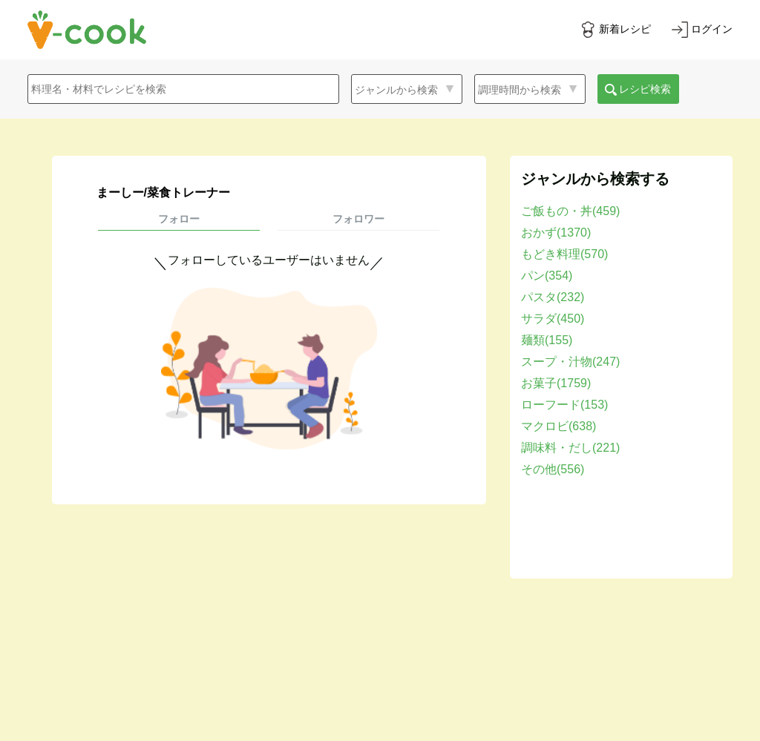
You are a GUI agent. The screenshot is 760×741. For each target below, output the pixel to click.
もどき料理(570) (564, 254)
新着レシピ (625, 29)
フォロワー (358, 219)
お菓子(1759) (556, 383)
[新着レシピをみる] (615, 30)
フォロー (179, 219)
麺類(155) (546, 340)
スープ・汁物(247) (570, 361)
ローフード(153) (564, 404)
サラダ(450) (552, 318)
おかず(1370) (556, 232)
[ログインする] (702, 30)
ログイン (712, 29)
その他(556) (552, 469)
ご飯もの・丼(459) (570, 211)
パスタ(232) (552, 297)
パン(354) (546, 275)
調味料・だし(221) (570, 447)
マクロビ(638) (558, 426)
